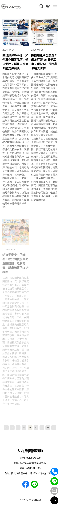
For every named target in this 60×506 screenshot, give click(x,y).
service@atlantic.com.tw (33, 463)
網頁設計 (37, 499)
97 (48, 427)
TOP (54, 500)
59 (36, 427)
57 (24, 427)
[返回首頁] (10, 6)
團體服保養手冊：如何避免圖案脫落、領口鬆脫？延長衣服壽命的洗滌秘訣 (15, 62)
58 (30, 427)
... (18, 427)
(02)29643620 (33, 457)
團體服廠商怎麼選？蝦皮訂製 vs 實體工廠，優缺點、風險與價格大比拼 (44, 62)
